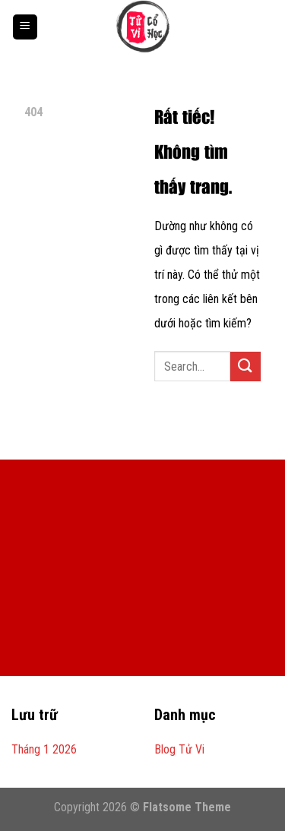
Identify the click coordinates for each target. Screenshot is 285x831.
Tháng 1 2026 (44, 749)
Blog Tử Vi (179, 749)
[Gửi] (245, 366)
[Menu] (25, 26)
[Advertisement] (142, 577)
